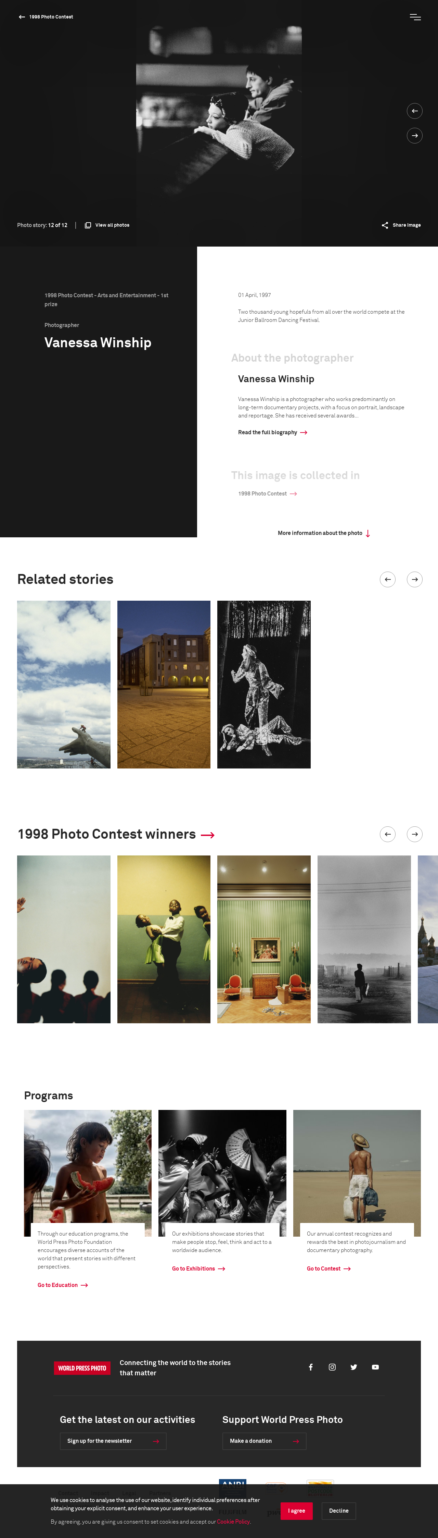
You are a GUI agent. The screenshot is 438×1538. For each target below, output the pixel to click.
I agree (296, 1511)
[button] (388, 579)
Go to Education (58, 1285)
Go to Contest (323, 1269)
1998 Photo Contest (51, 17)
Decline (339, 1511)
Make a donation (251, 1441)
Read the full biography (267, 432)
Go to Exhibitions (193, 1269)
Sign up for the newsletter (99, 1441)
